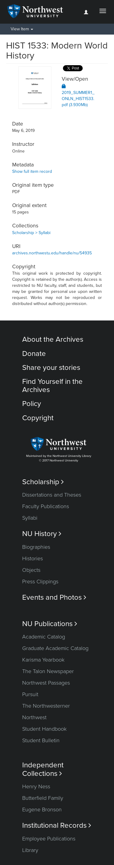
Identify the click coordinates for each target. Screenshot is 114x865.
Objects (31, 570)
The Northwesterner (46, 705)
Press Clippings (40, 581)
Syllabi (29, 518)
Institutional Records (56, 825)
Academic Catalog (43, 636)
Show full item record (32, 171)
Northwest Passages (46, 682)
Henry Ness (36, 786)
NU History (41, 533)
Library (30, 850)
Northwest (34, 717)
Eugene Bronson (42, 809)
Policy (31, 403)
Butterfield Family (42, 798)
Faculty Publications (45, 506)
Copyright (38, 418)
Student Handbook (44, 729)
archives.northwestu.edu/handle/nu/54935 (52, 253)
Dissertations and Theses (51, 494)
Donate (34, 353)
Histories (32, 558)
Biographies (36, 547)
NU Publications (49, 623)
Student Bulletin (41, 740)
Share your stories (51, 367)
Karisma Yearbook (43, 659)
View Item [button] (22, 29)
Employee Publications (48, 838)
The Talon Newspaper (48, 671)
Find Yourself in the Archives (52, 385)
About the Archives (52, 339)
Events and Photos (54, 597)
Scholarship (43, 482)
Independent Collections (43, 769)
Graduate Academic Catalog (55, 648)
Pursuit (30, 694)
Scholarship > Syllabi (31, 232)
